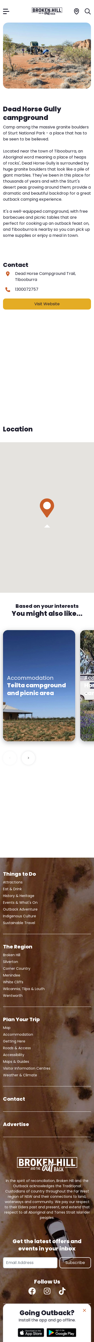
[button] (47, 507)
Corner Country (16, 968)
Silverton (10, 961)
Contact (14, 1098)
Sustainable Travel (19, 922)
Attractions (13, 882)
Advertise (16, 1124)
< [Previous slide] (10, 758)
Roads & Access (17, 1048)
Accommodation (18, 1034)
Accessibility (13, 1054)
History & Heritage (18, 895)
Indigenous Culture (19, 916)
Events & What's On (20, 902)
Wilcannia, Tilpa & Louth (24, 988)
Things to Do (19, 873)
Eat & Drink (12, 888)
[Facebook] (32, 1291)
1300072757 (26, 289)
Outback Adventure (20, 909)
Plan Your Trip (21, 1019)
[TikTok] (62, 1291)
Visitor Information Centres (26, 1068)
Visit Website (47, 304)
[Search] (88, 11)
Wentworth (13, 995)
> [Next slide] (28, 758)
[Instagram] (47, 1291)
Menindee (11, 975)
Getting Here (14, 1041)
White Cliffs (13, 982)
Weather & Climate (20, 1075)
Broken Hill (11, 954)
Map (7, 1027)
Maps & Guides (16, 1061)
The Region (17, 946)
